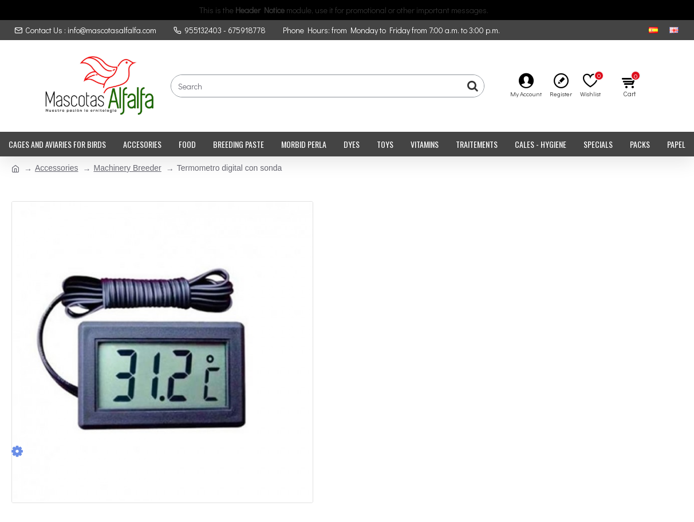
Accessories (56, 167)
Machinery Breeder (127, 167)
